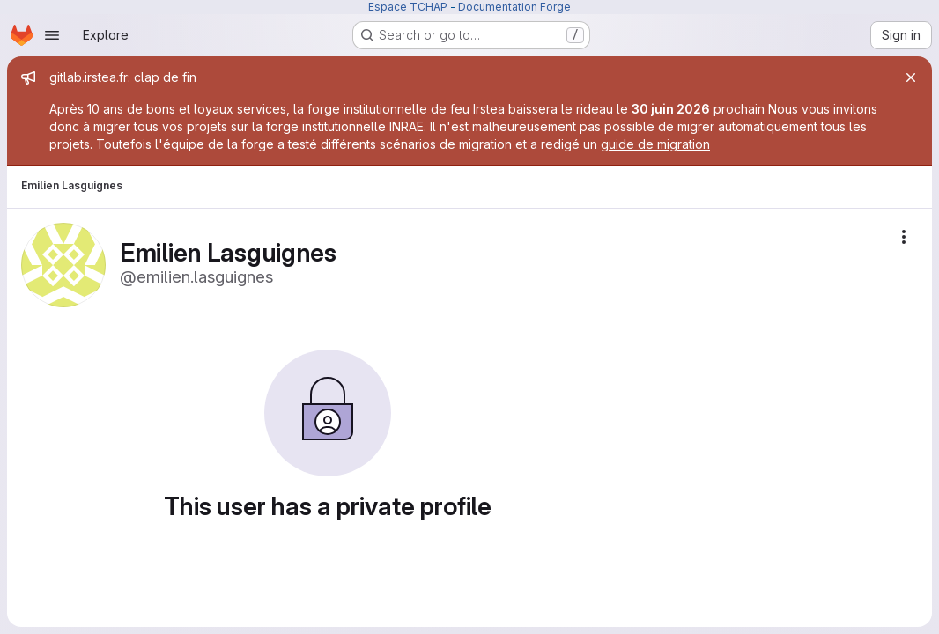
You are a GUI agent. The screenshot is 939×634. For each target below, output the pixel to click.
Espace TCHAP (407, 6)
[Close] (910, 77)
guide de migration (655, 143)
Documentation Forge (514, 6)
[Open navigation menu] (52, 35)
